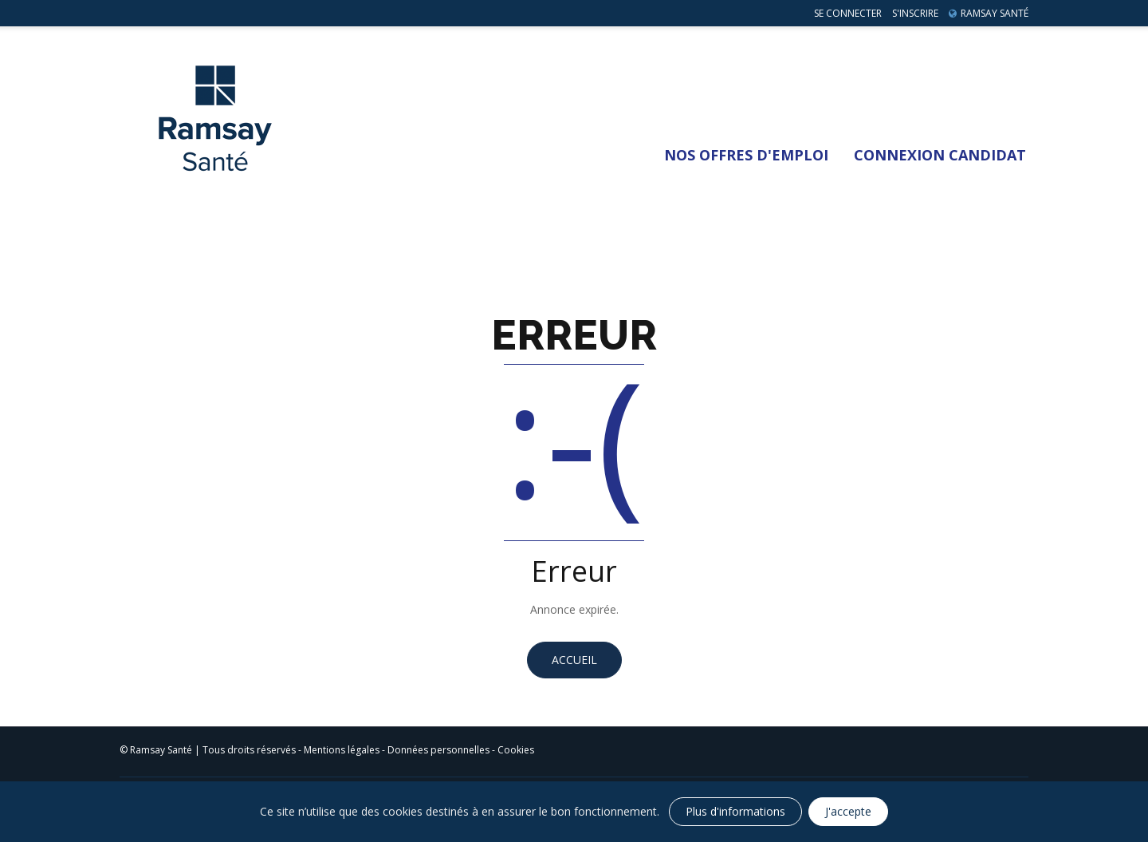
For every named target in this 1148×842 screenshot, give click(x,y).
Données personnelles (438, 750)
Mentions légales (341, 750)
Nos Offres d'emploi (746, 154)
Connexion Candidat (940, 154)
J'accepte (848, 811)
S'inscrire (915, 13)
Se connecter (848, 13)
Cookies (515, 750)
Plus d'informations (735, 811)
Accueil (574, 659)
